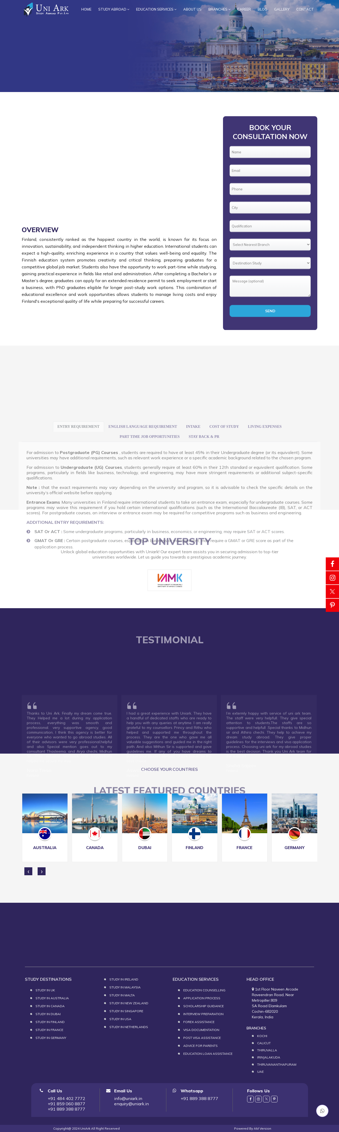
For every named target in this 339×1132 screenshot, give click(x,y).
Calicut (264, 1043)
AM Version (262, 1128)
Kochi (262, 1036)
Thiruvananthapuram (276, 1064)
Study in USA (120, 1019)
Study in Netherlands (128, 1027)
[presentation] (28, 871)
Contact (305, 9)
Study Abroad (113, 9)
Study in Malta (122, 995)
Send (270, 347)
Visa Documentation (201, 1030)
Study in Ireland (123, 979)
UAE (260, 1072)
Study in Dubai (48, 1014)
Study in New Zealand (128, 1003)
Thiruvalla (267, 1050)
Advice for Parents (200, 1046)
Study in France (49, 1030)
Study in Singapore (126, 1011)
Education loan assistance (208, 1054)
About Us (192, 9)
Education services (156, 9)
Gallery (281, 9)
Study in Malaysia (125, 987)
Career (244, 9)
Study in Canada (50, 1006)
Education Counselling (204, 990)
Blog (262, 9)
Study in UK (45, 990)
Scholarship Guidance (203, 1006)
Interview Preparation (203, 1014)
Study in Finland (50, 1022)
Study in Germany (50, 1038)
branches (219, 9)
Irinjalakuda (268, 1057)
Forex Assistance (199, 1022)
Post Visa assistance (202, 1038)
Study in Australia (52, 998)
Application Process (201, 998)
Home (86, 9)
